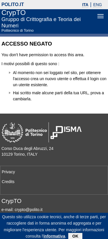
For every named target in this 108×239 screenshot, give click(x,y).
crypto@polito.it (29, 209)
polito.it (12, 4)
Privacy (8, 172)
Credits (8, 181)
